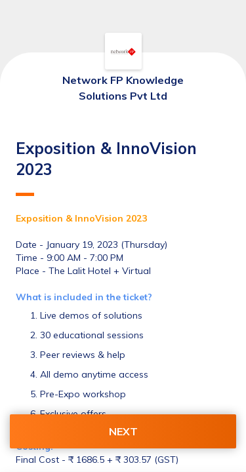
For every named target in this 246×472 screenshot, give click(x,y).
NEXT (123, 431)
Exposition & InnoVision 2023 (106, 167)
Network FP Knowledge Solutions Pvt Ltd (123, 87)
